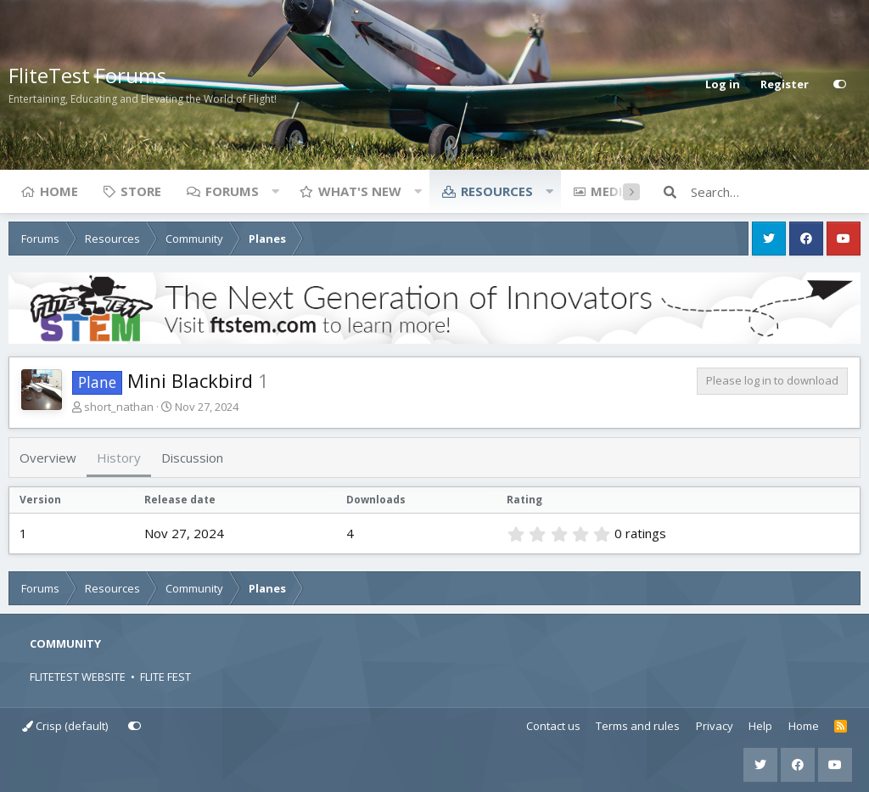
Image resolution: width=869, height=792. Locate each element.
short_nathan (119, 406)
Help (760, 725)
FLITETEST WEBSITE (78, 676)
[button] (275, 191)
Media (611, 191)
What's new (359, 191)
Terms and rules (638, 725)
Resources (497, 191)
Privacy (714, 725)
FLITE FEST (165, 676)
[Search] (776, 192)
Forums (232, 191)
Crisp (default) (65, 725)
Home (59, 191)
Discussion (192, 457)
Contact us (553, 725)
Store (141, 191)
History (119, 457)
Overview (48, 457)
